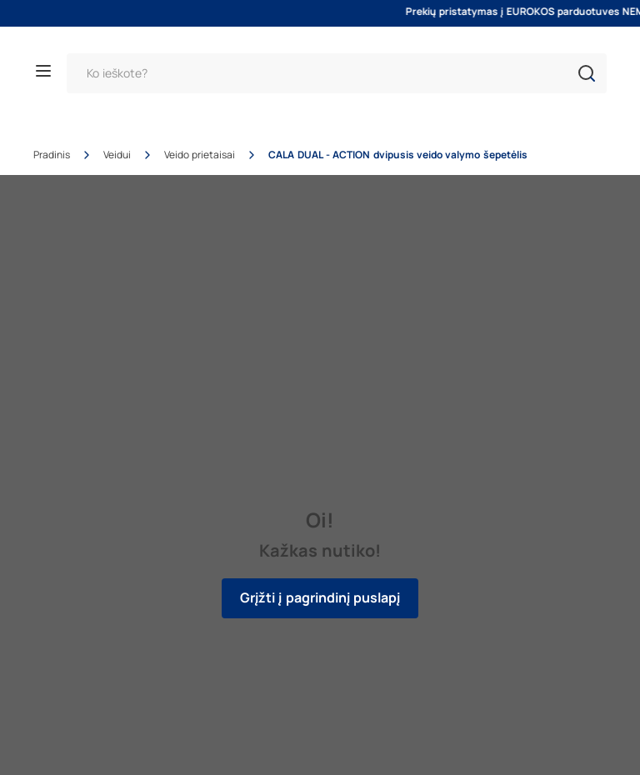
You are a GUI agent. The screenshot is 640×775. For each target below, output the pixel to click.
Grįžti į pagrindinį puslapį (320, 598)
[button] (587, 73)
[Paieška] (337, 73)
